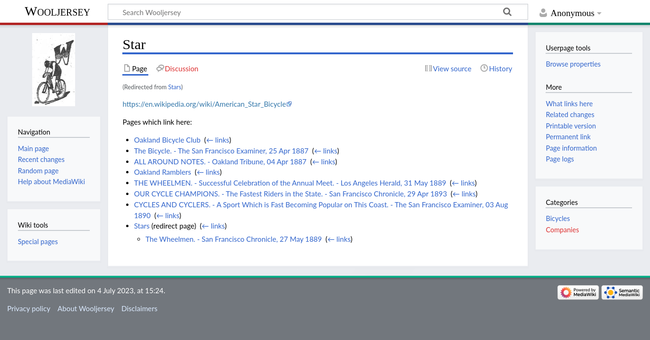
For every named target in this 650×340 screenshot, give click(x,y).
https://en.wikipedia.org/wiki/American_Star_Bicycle (204, 104)
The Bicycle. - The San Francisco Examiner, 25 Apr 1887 (221, 150)
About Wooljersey (86, 308)
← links (217, 140)
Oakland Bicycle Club (167, 140)
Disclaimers (139, 308)
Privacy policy (28, 308)
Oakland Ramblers (162, 172)
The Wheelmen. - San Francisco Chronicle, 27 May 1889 (233, 239)
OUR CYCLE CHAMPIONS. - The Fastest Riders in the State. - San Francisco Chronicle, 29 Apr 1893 (290, 193)
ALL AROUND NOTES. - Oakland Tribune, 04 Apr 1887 (220, 161)
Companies (562, 230)
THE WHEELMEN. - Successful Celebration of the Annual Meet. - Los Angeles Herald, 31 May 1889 (290, 182)
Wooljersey (57, 11)
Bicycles (558, 218)
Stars (174, 87)
